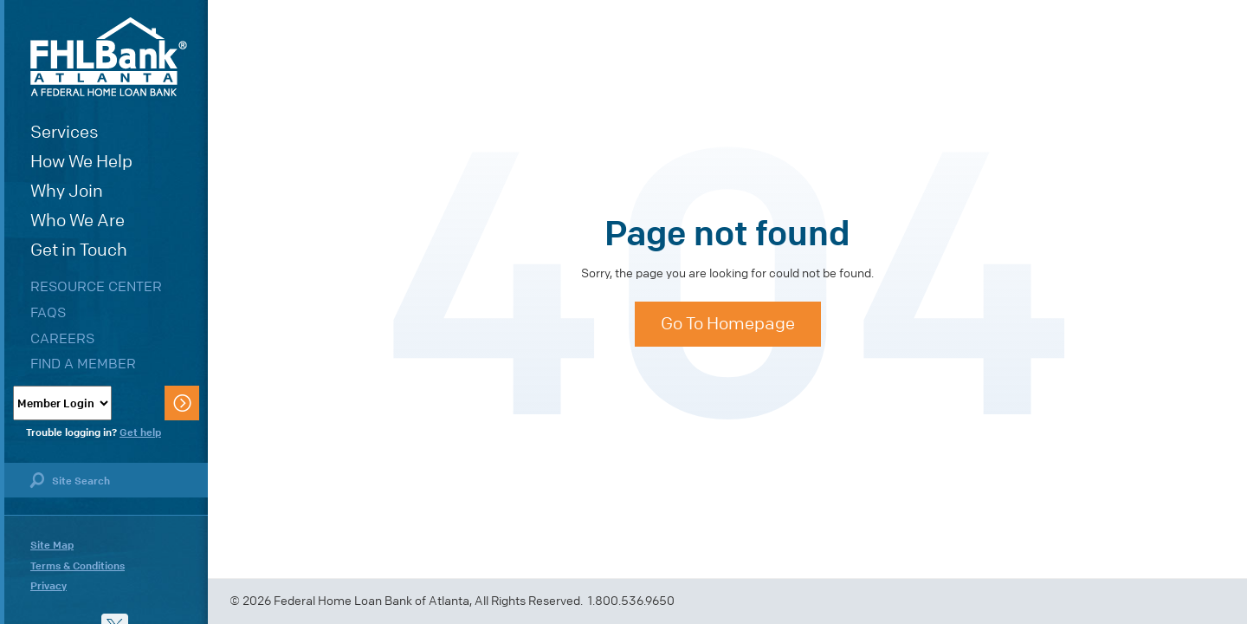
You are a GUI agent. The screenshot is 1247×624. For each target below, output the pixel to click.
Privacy (48, 586)
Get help (140, 432)
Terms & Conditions (77, 566)
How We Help (81, 161)
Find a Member (83, 363)
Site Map (52, 545)
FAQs (48, 312)
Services (64, 132)
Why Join (66, 191)
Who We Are (77, 220)
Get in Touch (78, 250)
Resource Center (96, 286)
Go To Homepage (728, 324)
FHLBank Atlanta (108, 56)
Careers (62, 338)
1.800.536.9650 (631, 601)
